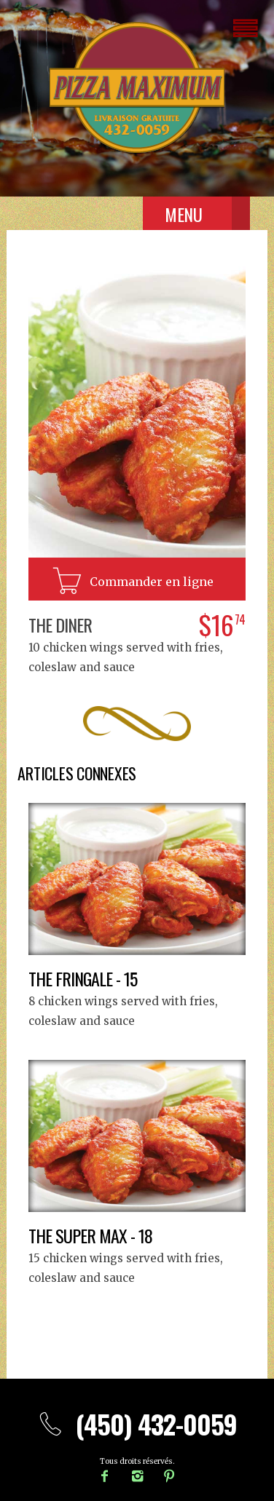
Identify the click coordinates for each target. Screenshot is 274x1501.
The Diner (60, 624)
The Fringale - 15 (82, 978)
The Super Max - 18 (90, 1235)
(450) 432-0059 (137, 1423)
